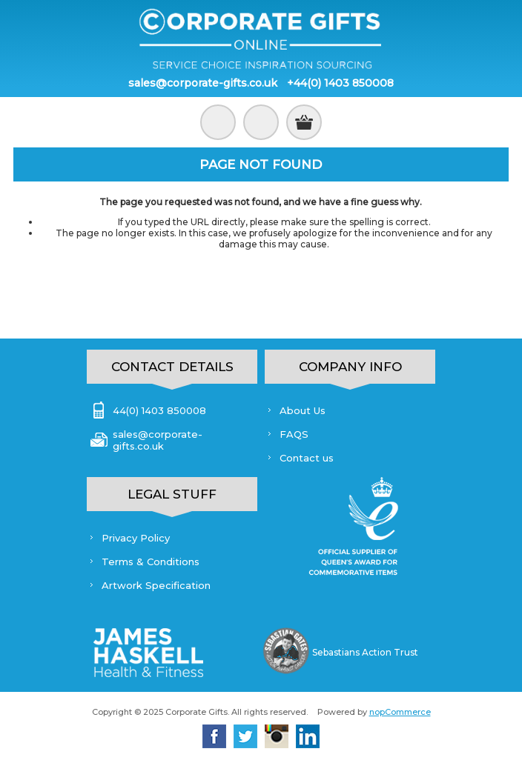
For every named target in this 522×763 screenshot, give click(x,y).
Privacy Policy (136, 538)
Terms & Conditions (150, 561)
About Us (303, 410)
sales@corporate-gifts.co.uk (202, 83)
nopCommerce (400, 712)
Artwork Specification (156, 585)
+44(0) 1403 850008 (340, 83)
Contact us (307, 458)
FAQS (294, 434)
